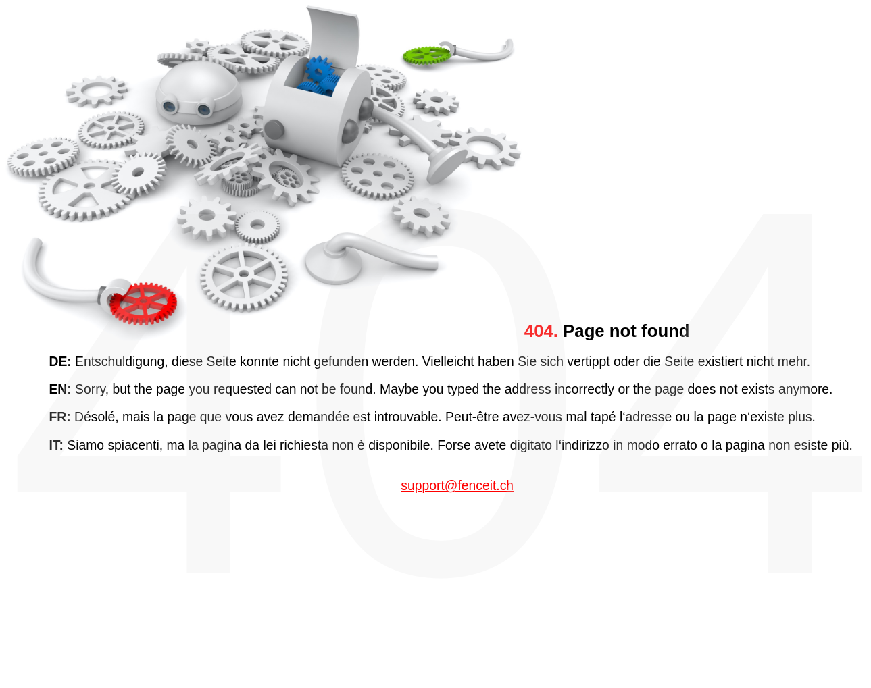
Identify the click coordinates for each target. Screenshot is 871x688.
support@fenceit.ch (457, 486)
